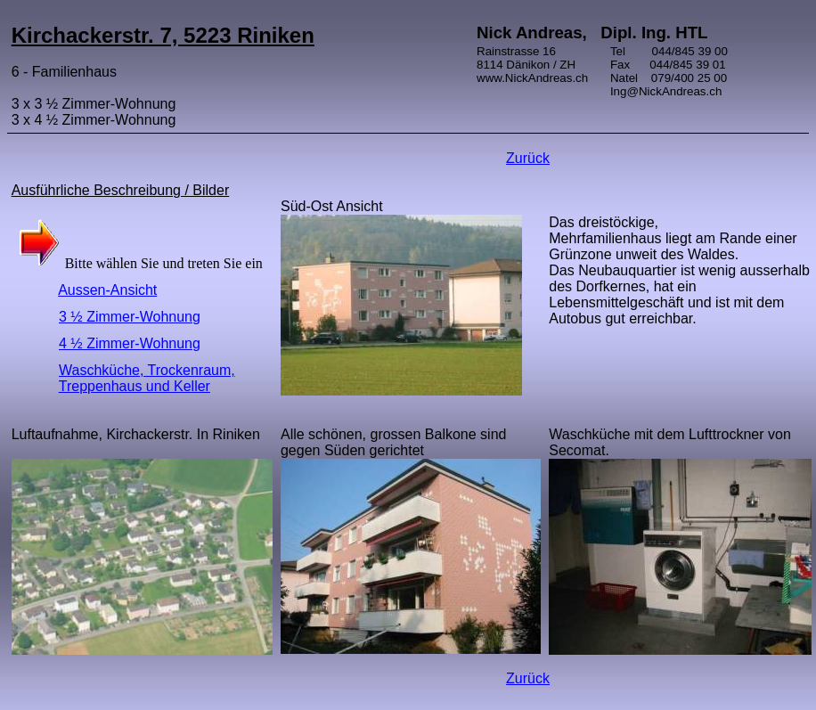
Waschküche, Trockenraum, (147, 370)
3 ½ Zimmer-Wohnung (129, 316)
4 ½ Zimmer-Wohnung (129, 343)
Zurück (528, 158)
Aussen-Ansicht (107, 290)
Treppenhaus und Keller (134, 386)
